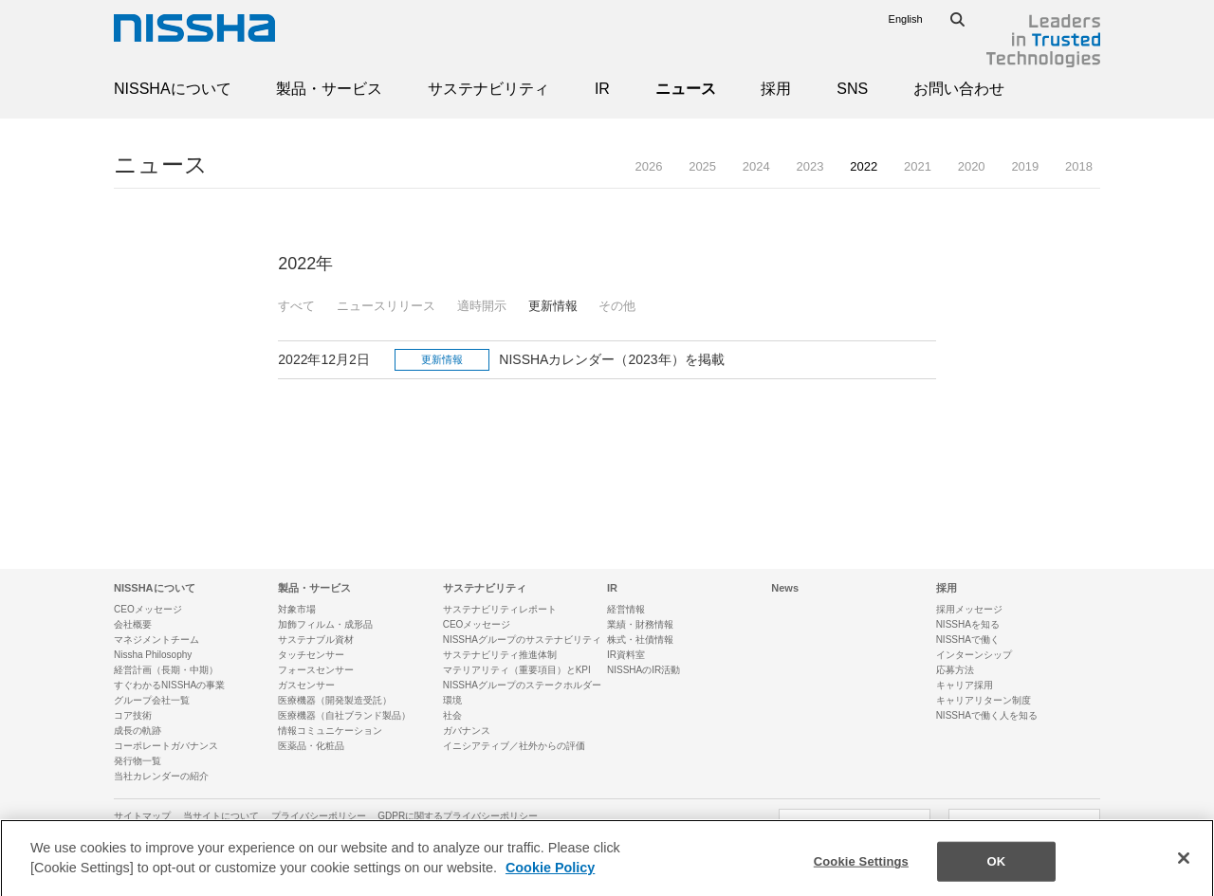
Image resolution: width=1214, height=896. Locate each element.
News (785, 588)
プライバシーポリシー (318, 816)
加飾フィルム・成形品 (325, 624)
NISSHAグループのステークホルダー (522, 685)
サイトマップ (142, 816)
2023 (810, 166)
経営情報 (626, 609)
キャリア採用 (964, 685)
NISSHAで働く (968, 639)
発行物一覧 (137, 761)
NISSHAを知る (968, 624)
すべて (296, 306)
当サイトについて (221, 816)
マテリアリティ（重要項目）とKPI (517, 670)
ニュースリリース (386, 306)
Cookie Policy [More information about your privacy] (550, 880)
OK (995, 875)
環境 (452, 700)
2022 (863, 166)
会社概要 (133, 624)
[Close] (1184, 871)
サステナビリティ (488, 89)
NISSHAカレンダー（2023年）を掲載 (611, 359)
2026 (648, 166)
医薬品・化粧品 (311, 746)
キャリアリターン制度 (983, 700)
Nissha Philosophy (153, 654)
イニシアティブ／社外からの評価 (514, 746)
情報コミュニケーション (330, 730)
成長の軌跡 (137, 730)
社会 (452, 715)
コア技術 (133, 715)
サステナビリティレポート (500, 609)
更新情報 (553, 306)
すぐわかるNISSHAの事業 (169, 685)
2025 (702, 166)
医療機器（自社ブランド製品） (344, 715)
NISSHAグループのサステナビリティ (522, 639)
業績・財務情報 (640, 624)
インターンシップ (974, 654)
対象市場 (297, 609)
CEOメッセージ (148, 609)
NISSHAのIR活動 (643, 670)
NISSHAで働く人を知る (987, 715)
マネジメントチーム (156, 639)
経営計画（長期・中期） (166, 670)
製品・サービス (329, 89)
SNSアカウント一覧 (1024, 825)
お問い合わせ (958, 89)
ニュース (685, 89)
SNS (852, 89)
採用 (776, 89)
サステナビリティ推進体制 (500, 654)
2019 (1025, 166)
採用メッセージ (969, 609)
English (906, 19)
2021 (917, 166)
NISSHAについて (172, 89)
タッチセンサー (311, 654)
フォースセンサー (316, 670)
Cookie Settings (861, 875)
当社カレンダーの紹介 (161, 776)
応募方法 (955, 670)
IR (602, 89)
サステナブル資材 (316, 639)
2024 (756, 166)
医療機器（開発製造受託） (335, 700)
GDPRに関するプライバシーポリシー (457, 816)
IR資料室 (626, 654)
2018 (1079, 166)
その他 (616, 306)
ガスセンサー (306, 685)
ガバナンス (466, 730)
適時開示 (481, 306)
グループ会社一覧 (152, 700)
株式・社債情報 (640, 639)
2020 (971, 166)
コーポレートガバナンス (166, 746)
